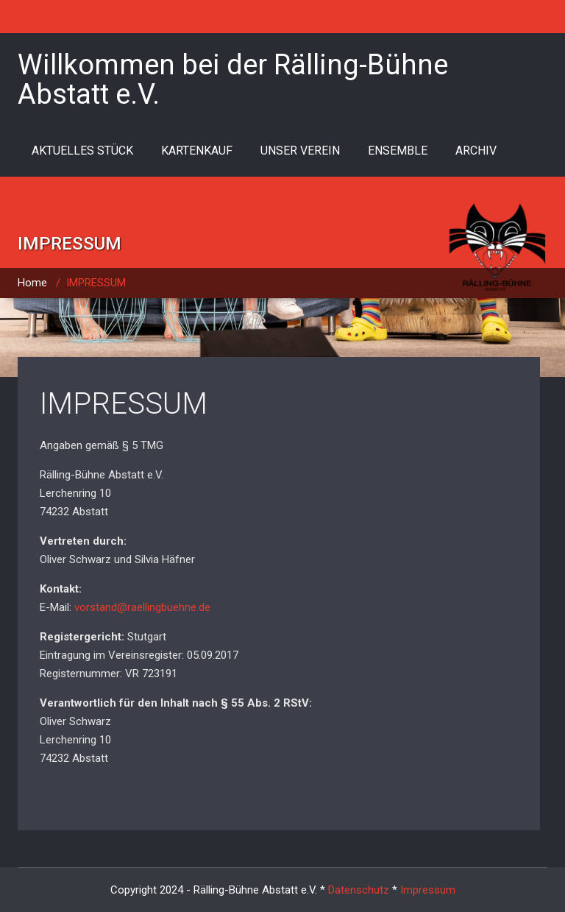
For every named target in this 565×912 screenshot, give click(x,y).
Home (32, 282)
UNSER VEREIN (300, 151)
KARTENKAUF (196, 151)
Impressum (427, 890)
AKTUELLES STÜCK (82, 151)
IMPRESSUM (123, 403)
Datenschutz (358, 890)
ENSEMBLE (397, 151)
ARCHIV (476, 151)
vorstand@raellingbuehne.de (142, 607)
